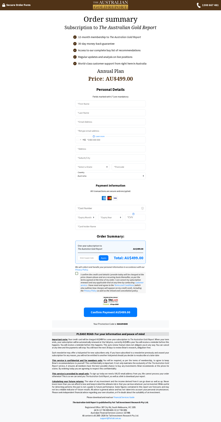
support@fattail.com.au (110, 418)
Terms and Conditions (124, 285)
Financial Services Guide (123, 397)
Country (81, 172)
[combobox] (80, 140)
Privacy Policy (81, 269)
